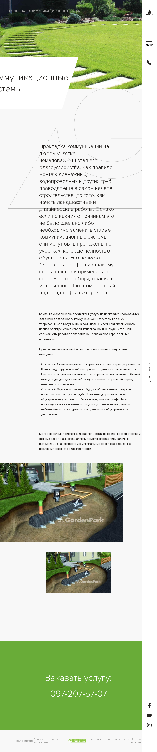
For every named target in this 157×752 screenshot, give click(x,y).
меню (149, 42)
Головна (17, 11)
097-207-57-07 (78, 693)
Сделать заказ (149, 374)
